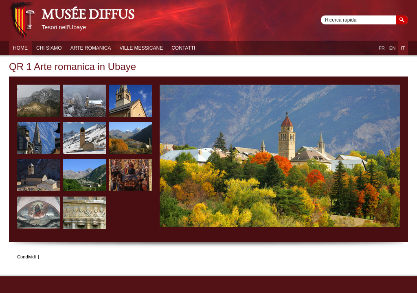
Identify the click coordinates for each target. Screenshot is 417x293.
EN (392, 48)
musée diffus (88, 16)
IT (403, 48)
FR (382, 48)
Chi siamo (49, 48)
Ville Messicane (141, 48)
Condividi (26, 256)
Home (20, 48)
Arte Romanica (90, 48)
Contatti (183, 48)
